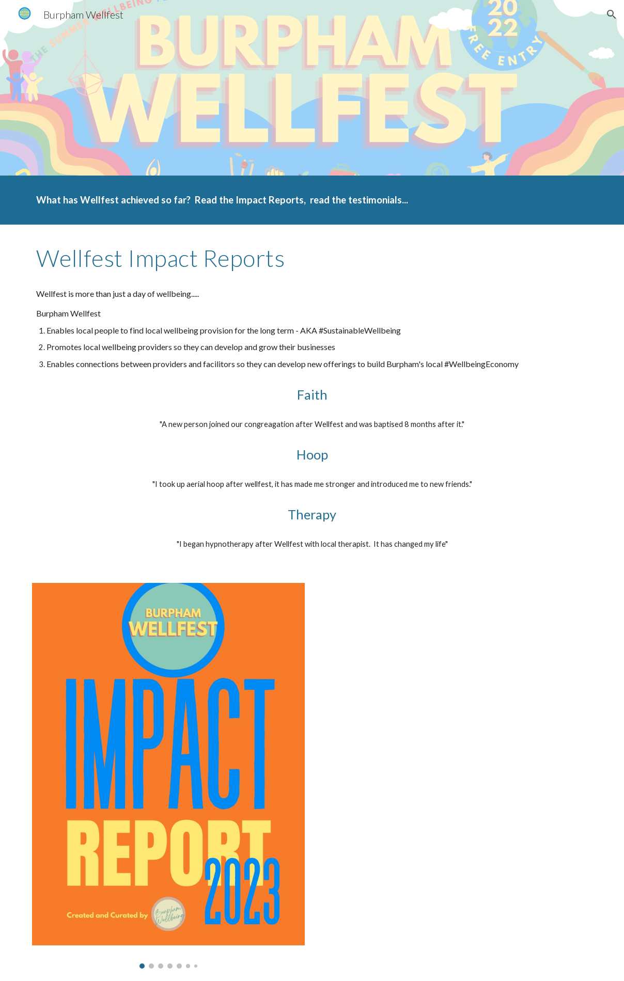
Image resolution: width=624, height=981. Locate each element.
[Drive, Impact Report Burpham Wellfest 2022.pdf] (455, 738)
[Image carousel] (168, 776)
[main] (312, 200)
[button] (611, 14)
